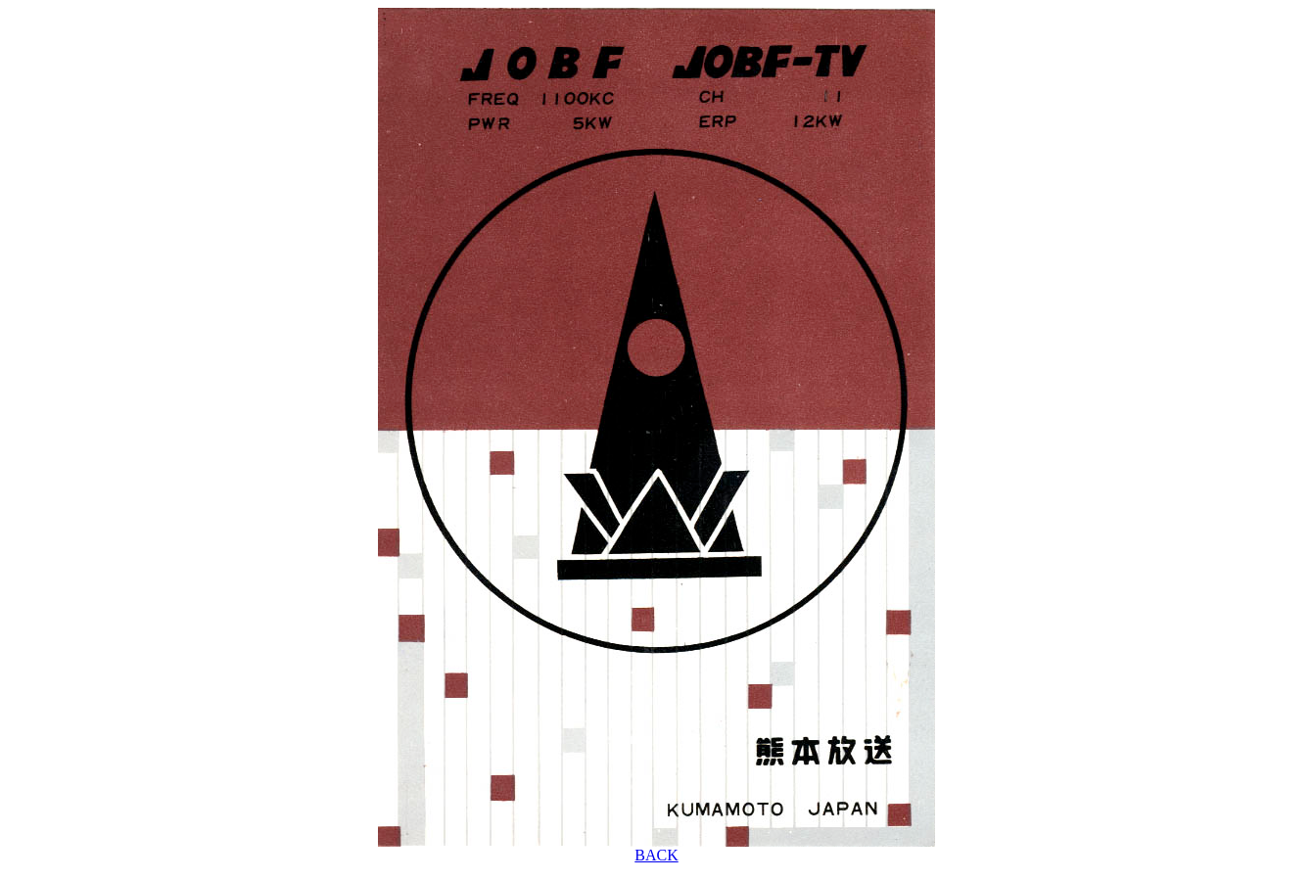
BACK (656, 855)
